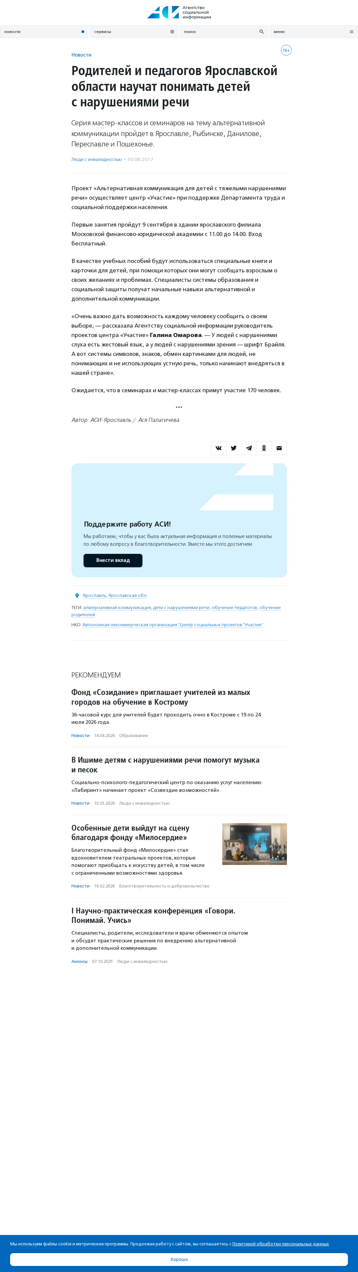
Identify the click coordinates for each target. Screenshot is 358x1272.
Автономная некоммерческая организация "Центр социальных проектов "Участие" (173, 625)
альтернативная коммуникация (117, 607)
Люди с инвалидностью (96, 159)
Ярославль (94, 595)
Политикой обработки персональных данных (280, 1243)
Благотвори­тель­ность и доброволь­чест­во (164, 886)
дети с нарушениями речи (181, 607)
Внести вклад (113, 560)
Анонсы (79, 961)
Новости (81, 55)
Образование (133, 735)
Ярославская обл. (128, 595)
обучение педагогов (234, 607)
